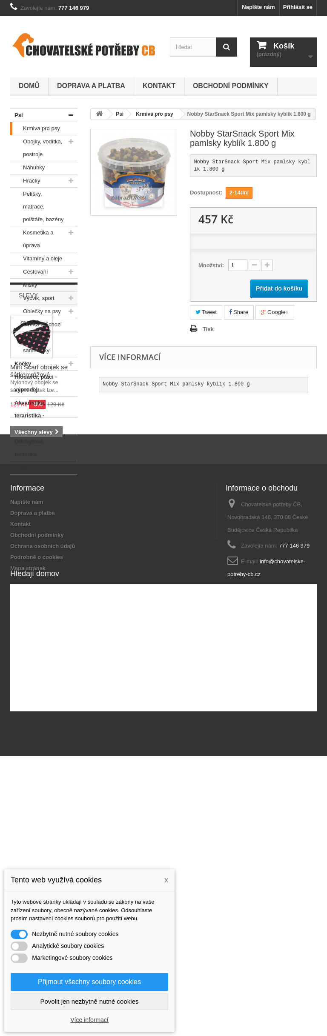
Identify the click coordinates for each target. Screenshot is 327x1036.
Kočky (20, 363)
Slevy (28, 500)
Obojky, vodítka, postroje (36, 146)
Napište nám (258, 7)
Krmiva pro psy (35, 128)
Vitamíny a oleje (36, 258)
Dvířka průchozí (36, 324)
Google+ (275, 312)
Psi (16, 115)
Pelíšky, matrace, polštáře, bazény (36, 205)
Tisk (208, 329)
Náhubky (27, 167)
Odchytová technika (26, 446)
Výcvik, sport (32, 298)
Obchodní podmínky (231, 85)
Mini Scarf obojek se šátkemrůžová (39, 575)
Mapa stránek (28, 810)
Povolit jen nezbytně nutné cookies (89, 1001)
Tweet (206, 312)
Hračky (25, 180)
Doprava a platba (91, 85)
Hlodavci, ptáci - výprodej (33, 382)
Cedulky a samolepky (29, 342)
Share (238, 312)
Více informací (89, 1019)
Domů (29, 85)
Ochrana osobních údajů (42, 788)
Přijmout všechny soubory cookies (89, 981)
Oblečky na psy (35, 311)
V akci (20, 467)
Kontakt (159, 85)
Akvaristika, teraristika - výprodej (28, 414)
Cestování (29, 271)
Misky (23, 285)
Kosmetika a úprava (32, 237)
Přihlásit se (298, 7)
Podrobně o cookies (36, 799)
